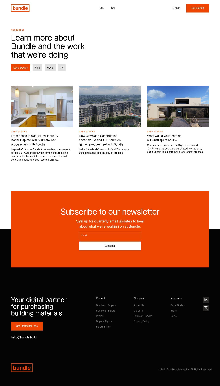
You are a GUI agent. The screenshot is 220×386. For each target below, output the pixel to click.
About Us (139, 305)
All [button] (62, 68)
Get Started (197, 8)
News (173, 316)
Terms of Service (143, 316)
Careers (138, 311)
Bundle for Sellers (105, 311)
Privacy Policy (141, 321)
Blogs (173, 311)
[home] (20, 8)
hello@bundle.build (24, 337)
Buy (102, 8)
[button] (176, 8)
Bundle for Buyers (106, 305)
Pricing (100, 316)
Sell (113, 8)
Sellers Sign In (103, 327)
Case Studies (177, 305)
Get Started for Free (27, 326)
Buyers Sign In (104, 321)
